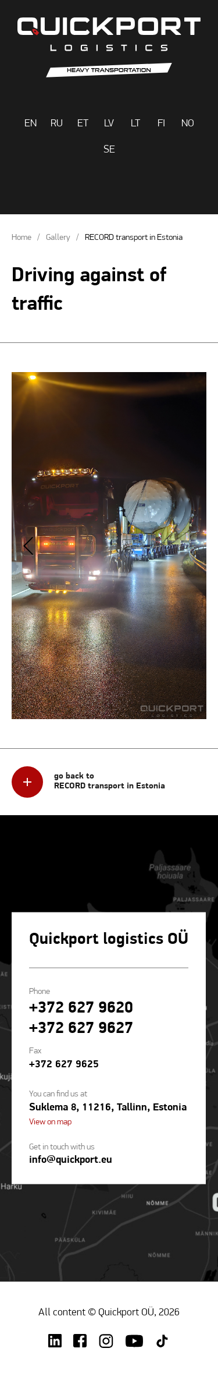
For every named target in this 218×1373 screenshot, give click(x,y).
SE (109, 149)
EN (30, 123)
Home (21, 237)
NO (187, 123)
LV (109, 123)
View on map (50, 1121)
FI (161, 123)
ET (82, 123)
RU (57, 123)
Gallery (58, 237)
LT (135, 123)
